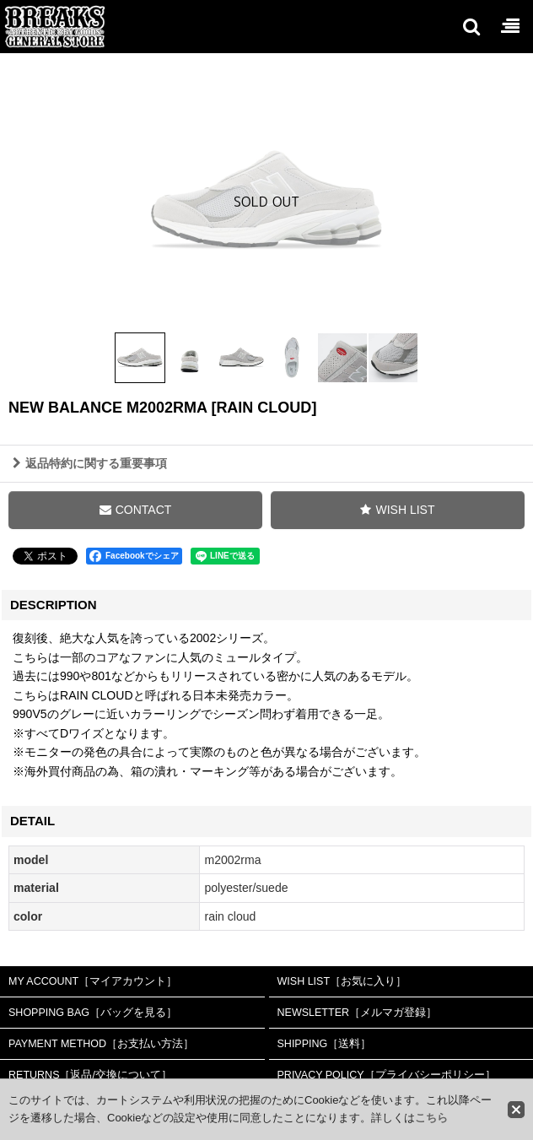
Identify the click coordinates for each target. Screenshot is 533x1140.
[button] (470, 26)
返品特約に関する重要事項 (90, 463)
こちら (431, 1117)
